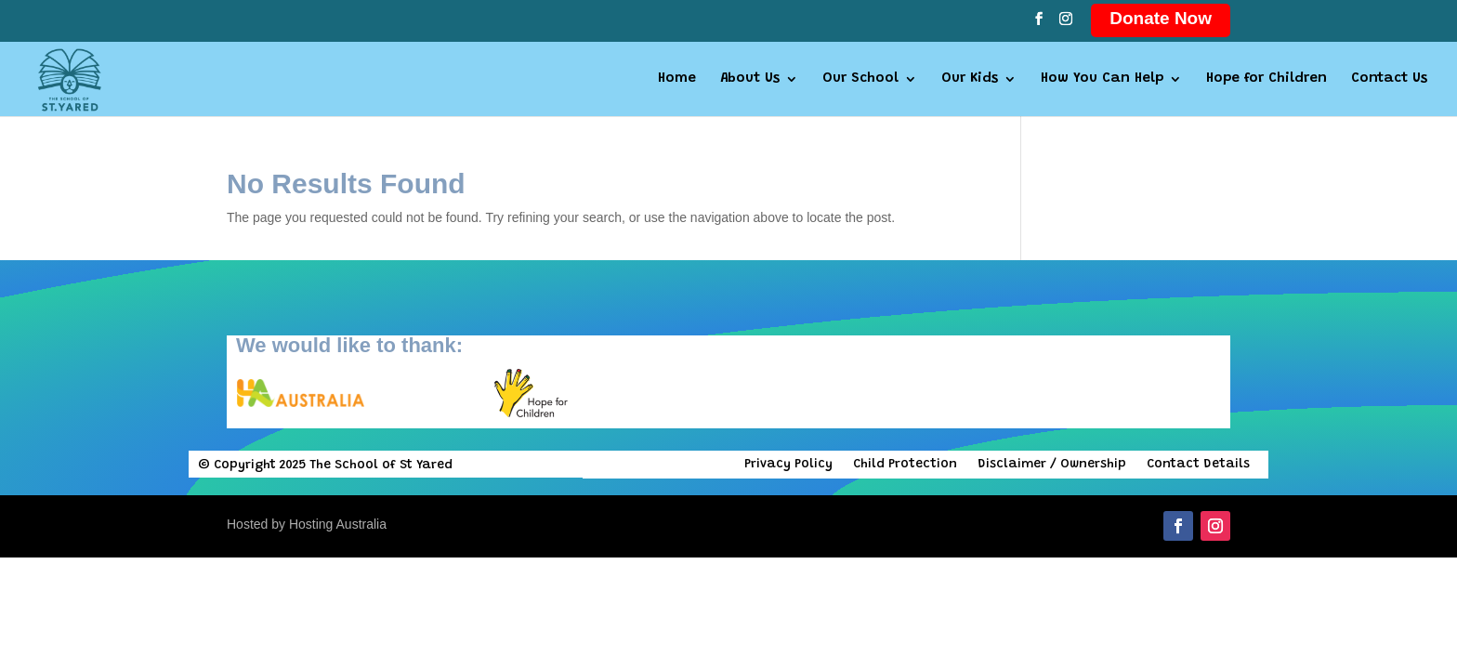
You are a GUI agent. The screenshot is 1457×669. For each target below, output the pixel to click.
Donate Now (1160, 18)
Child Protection (905, 464)
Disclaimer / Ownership (1052, 464)
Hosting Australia (338, 524)
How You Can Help (1102, 78)
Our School (860, 78)
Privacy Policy (788, 464)
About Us (750, 78)
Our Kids (969, 78)
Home (677, 78)
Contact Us (1389, 78)
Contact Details (1198, 464)
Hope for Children (1266, 78)
